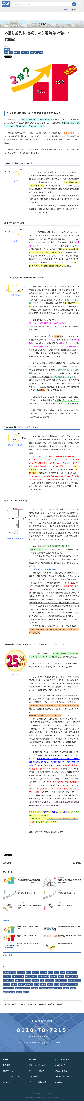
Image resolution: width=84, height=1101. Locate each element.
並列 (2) (36, 984)
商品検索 (32, 1059)
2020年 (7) (60, 1004)
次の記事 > (77, 863)
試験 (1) (19, 992)
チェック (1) (43, 988)
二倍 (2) (43, 984)
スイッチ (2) (6, 984)
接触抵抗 (16, 52)
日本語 (65, 9)
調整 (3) (27, 976)
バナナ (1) (26, 992)
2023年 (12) (33, 1004)
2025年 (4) (15, 1004)
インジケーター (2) (8, 980)
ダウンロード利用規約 (37, 1082)
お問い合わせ (8, 1070)
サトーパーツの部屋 (37, 1070)
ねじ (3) (28, 972)
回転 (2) (14, 984)
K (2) (42, 980)
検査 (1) (66, 988)
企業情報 (6, 1065)
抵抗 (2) (21, 984)
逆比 (36, 52)
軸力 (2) (61, 976)
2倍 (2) (63, 984)
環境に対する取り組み (37, 1065)
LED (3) (50, 972)
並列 (22, 52)
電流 (32, 52)
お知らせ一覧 (60, 1065)
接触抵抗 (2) (28, 984)
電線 (6, 52)
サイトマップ (49, 1093)
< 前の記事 (7, 863)
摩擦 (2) (68, 976)
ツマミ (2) (28, 980)
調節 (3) (34, 976)
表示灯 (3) (35, 972)
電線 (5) (5, 972)
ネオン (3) (43, 972)
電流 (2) (50, 984)
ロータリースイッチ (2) (74, 980)
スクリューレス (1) (72, 984)
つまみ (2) (35, 980)
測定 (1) (59, 988)
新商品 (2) (54, 976)
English (73, 9)
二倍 (27, 52)
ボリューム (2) (49, 980)
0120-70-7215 (42, 1029)
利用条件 (59, 1082)
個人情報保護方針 (36, 1093)
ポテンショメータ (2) (60, 980)
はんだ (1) (34, 988)
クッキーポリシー (9, 1082)
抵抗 (11, 52)
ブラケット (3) (6, 976)
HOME (5, 1059)
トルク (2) (74, 976)
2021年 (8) (51, 1004)
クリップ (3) (21, 972)
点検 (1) (5, 992)
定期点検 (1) (51, 988)
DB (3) (62, 972)
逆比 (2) (56, 984)
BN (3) (56, 972)
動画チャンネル (61, 1070)
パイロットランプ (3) (18, 976)
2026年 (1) (7, 1004)
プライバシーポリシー (63, 1076)
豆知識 (7, 49)
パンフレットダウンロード (12, 1076)
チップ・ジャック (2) (44, 976)
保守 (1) (73, 988)
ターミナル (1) (26, 988)
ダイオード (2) (19, 980)
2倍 (41, 52)
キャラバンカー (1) (8, 988)
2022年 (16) (42, 1004)
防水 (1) (17, 988)
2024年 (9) (24, 1004)
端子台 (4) (13, 972)
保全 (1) (12, 992)
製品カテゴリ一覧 (62, 1059)
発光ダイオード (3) (71, 972)
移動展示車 (33, 1076)
